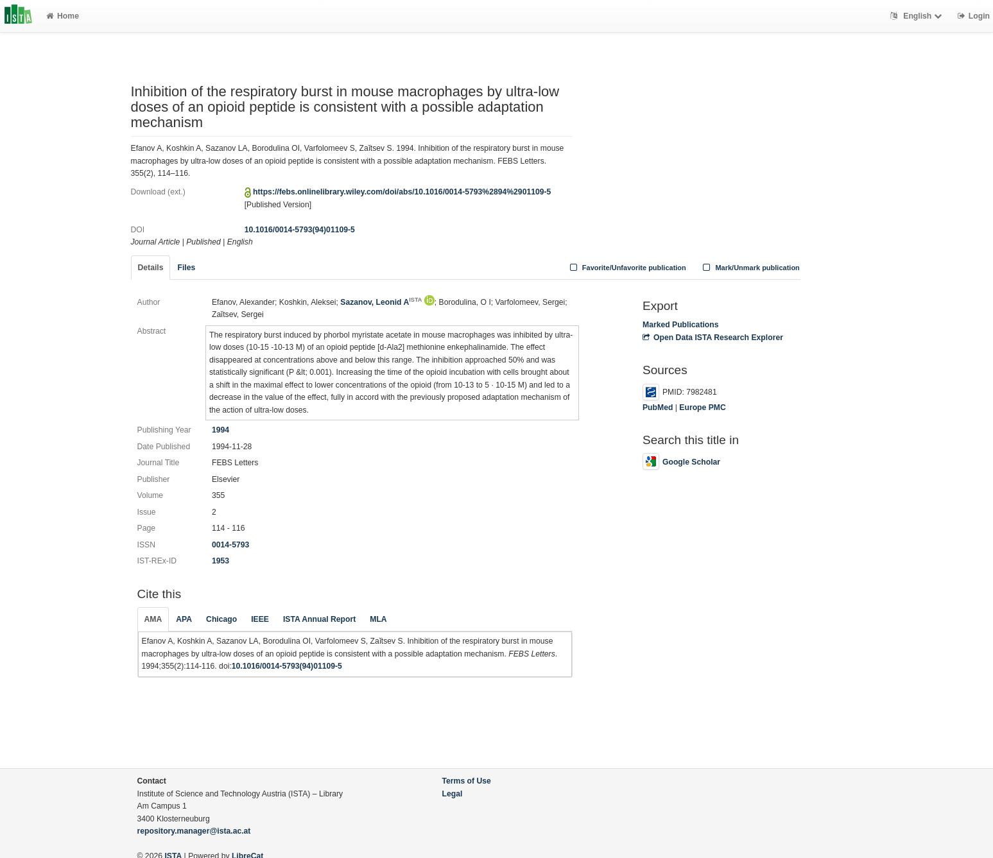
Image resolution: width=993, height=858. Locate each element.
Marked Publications (681, 324)
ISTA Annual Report (319, 619)
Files (186, 267)
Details (151, 267)
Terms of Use (466, 780)
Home (62, 16)
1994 (220, 429)
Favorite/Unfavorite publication (626, 267)
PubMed (658, 407)
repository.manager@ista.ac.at (194, 831)
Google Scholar (681, 462)
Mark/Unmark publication (750, 267)
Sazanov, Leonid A (381, 302)
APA (184, 619)
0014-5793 (230, 544)
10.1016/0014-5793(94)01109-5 (300, 229)
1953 (220, 560)
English (917, 16)
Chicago (221, 619)
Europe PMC (702, 407)
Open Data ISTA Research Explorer (713, 337)
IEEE (260, 619)
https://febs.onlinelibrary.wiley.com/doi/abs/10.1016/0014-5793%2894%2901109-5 (402, 191)
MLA (378, 619)
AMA (153, 619)
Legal (452, 793)
